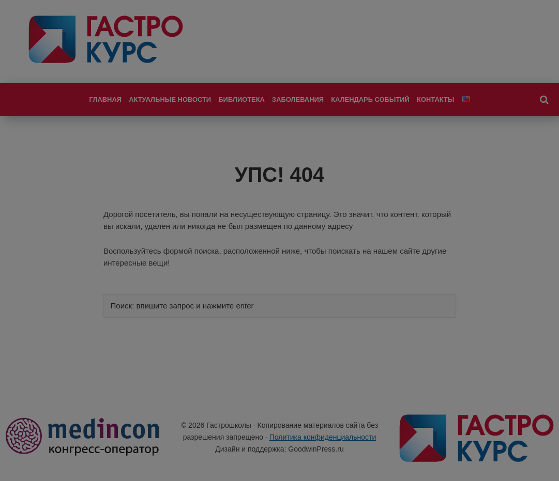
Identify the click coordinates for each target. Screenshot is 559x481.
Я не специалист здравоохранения (279, 347)
